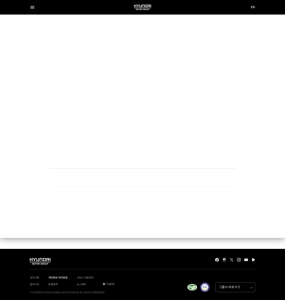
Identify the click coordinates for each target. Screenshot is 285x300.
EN (253, 7)
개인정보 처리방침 (58, 277)
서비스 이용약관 (85, 277)
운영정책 (53, 284)
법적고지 (34, 284)
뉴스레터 (81, 284)
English (110, 284)
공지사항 (34, 277)
